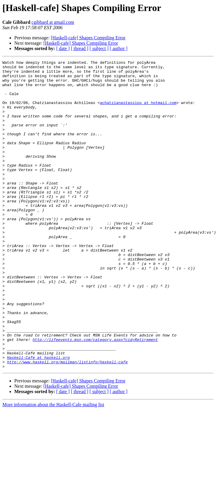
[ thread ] (79, 48)
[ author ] (119, 48)
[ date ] (63, 48)
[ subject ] (99, 48)
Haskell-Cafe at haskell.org (38, 417)
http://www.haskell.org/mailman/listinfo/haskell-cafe (67, 422)
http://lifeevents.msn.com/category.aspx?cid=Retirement (95, 395)
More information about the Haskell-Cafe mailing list (53, 466)
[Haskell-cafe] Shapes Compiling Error (88, 37)
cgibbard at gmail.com (53, 22)
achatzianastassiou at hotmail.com (138, 111)
